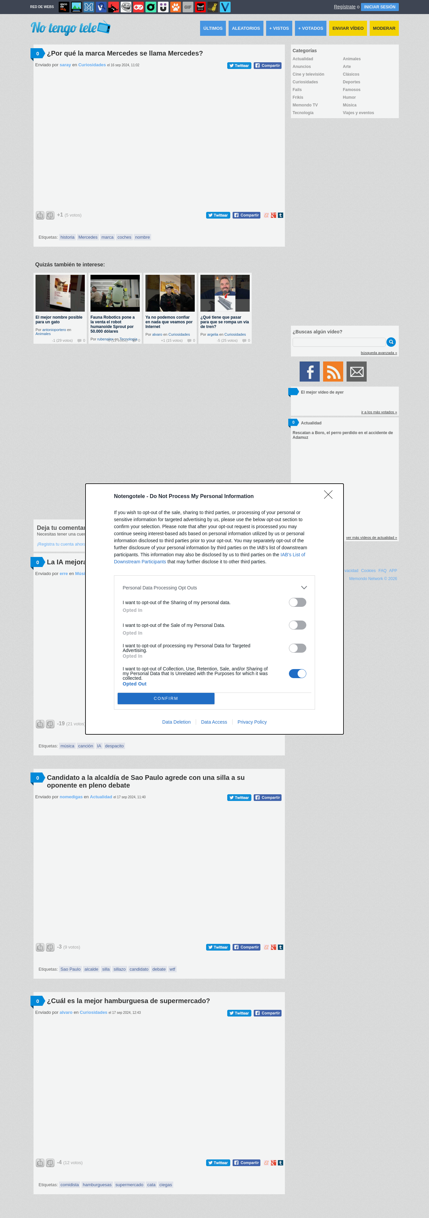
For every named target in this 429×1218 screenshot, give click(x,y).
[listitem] (214, 587)
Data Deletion (176, 722)
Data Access (214, 722)
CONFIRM (166, 698)
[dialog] (214, 609)
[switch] (297, 602)
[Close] (330, 496)
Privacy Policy (252, 722)
